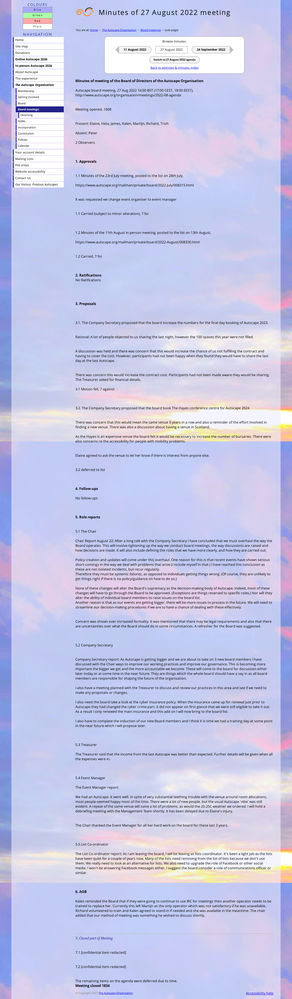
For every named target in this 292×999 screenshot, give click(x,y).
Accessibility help (259, 993)
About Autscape (26, 72)
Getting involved (28, 97)
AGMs (21, 121)
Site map (21, 46)
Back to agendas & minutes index (175, 68)
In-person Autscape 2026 (33, 66)
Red (37, 21)
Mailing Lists (24, 159)
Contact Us (23, 178)
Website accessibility (30, 171)
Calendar (23, 146)
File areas (22, 165)
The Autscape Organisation (119, 30)
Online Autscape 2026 (31, 59)
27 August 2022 (171, 49)
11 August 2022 (135, 49)
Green (38, 15)
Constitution (26, 133)
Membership (26, 91)
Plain (37, 26)
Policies (22, 140)
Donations (22, 53)
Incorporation (27, 127)
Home (94, 30)
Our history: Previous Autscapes (36, 184)
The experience (26, 78)
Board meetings (151, 30)
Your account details (30, 152)
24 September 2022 (211, 49)
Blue (37, 9)
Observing (26, 115)
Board (22, 103)
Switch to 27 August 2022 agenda (175, 59)
